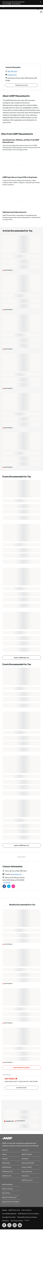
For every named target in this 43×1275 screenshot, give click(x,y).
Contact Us (25, 1150)
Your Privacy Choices (16, 1220)
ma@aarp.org (12, 75)
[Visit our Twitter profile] (9, 886)
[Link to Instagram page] (13, 886)
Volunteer (5, 1158)
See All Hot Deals (21, 1087)
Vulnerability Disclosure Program (27, 1217)
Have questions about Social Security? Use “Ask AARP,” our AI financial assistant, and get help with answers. (13, 3)
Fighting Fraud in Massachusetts (15, 212)
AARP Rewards (6, 1167)
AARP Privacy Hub (14, 1210)
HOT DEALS (10, 1079)
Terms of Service (26, 1210)
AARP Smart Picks (7, 1171)
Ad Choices (5, 1220)
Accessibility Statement (9, 1213)
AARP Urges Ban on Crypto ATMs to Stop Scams (20, 177)
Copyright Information (9, 1217)
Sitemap (4, 1210)
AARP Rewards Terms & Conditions (28, 1213)
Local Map (6, 882)
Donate (4, 1154)
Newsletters (25, 1158)
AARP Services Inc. (27, 1180)
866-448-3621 (12, 71)
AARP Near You (7, 1176)
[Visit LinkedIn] (20, 1225)
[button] (41, 11)
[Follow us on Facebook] (4, 886)
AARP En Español (27, 1154)
